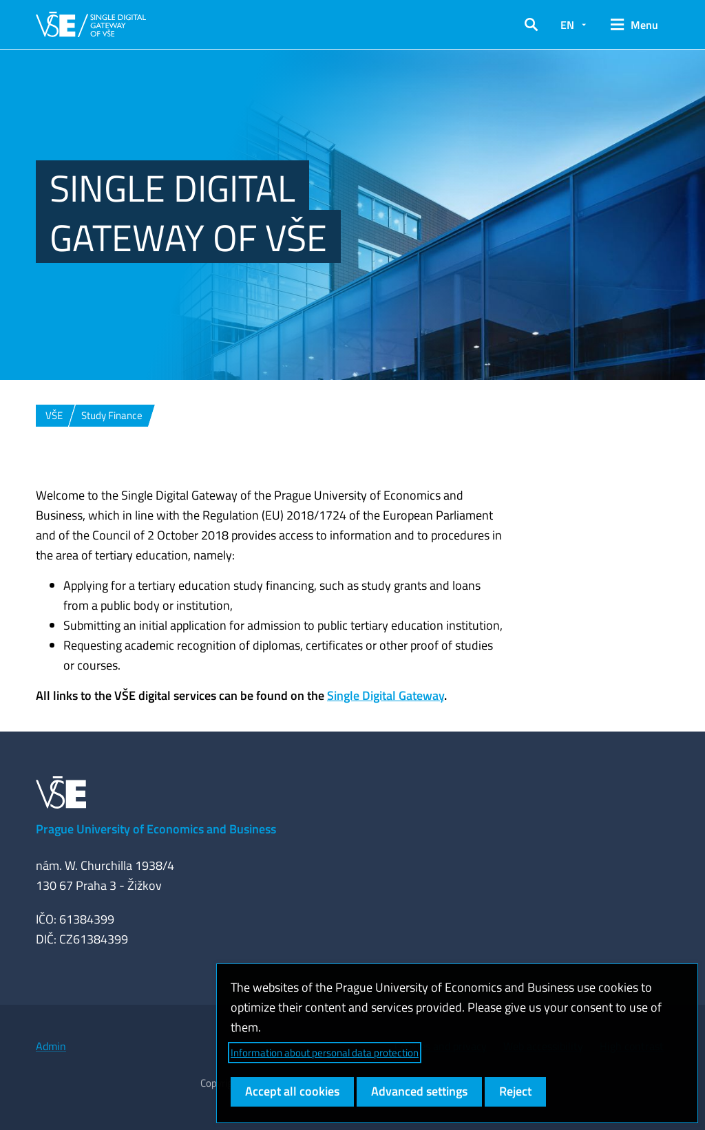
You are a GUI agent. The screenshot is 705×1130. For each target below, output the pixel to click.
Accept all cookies (292, 1091)
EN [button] (567, 25)
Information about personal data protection (325, 1052)
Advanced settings (419, 1091)
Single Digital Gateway (385, 695)
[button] (531, 25)
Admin (51, 1046)
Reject (515, 1091)
